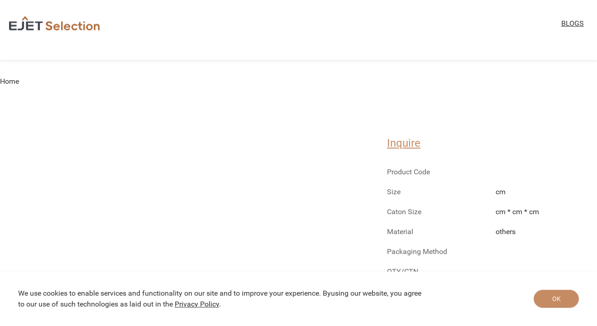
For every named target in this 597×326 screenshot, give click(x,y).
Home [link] (9, 81)
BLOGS (572, 23)
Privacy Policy (197, 304)
